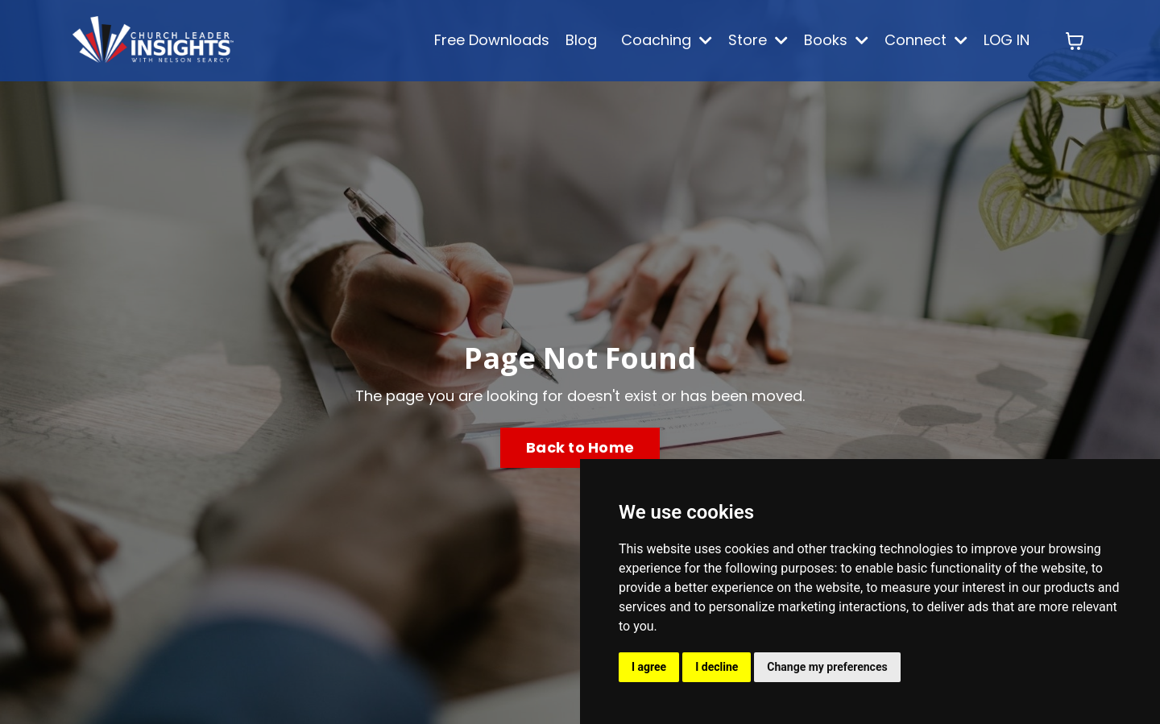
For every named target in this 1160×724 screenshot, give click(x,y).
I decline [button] (716, 666)
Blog (581, 40)
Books (836, 40)
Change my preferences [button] (827, 666)
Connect (925, 40)
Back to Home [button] (580, 447)
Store (758, 40)
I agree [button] (649, 666)
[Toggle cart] (1075, 41)
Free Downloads (491, 40)
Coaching (666, 40)
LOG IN (1007, 40)
